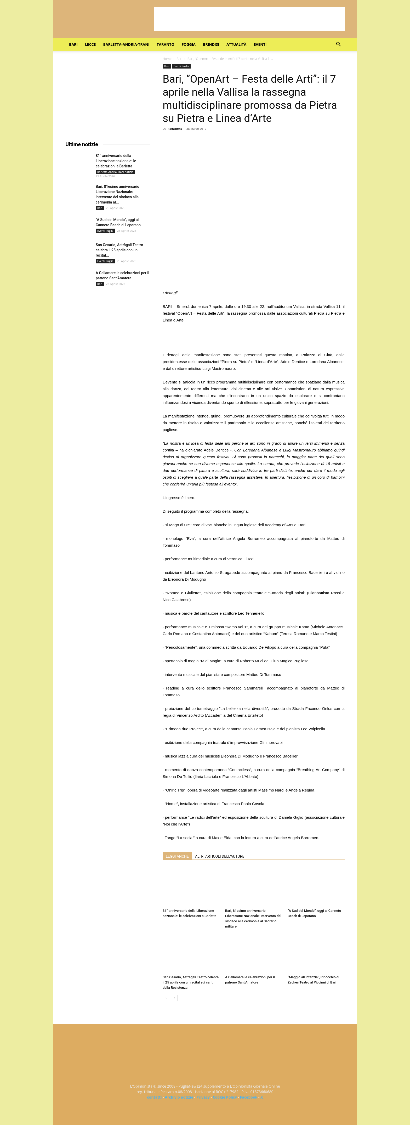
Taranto (165, 44)
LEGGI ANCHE (177, 856)
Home (167, 58)
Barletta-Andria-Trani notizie (115, 172)
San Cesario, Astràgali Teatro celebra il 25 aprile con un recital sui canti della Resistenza (191, 982)
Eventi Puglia (181, 66)
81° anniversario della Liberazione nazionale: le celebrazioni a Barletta (116, 161)
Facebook (249, 1097)
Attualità (236, 44)
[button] (338, 44)
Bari (73, 44)
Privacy (203, 1097)
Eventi (260, 44)
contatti (154, 1097)
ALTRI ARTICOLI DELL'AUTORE (219, 856)
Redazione (175, 129)
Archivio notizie (179, 1097)
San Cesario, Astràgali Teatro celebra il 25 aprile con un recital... (119, 250)
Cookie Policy (225, 1097)
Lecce (90, 44)
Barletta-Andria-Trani (126, 44)
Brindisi (211, 44)
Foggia (189, 44)
